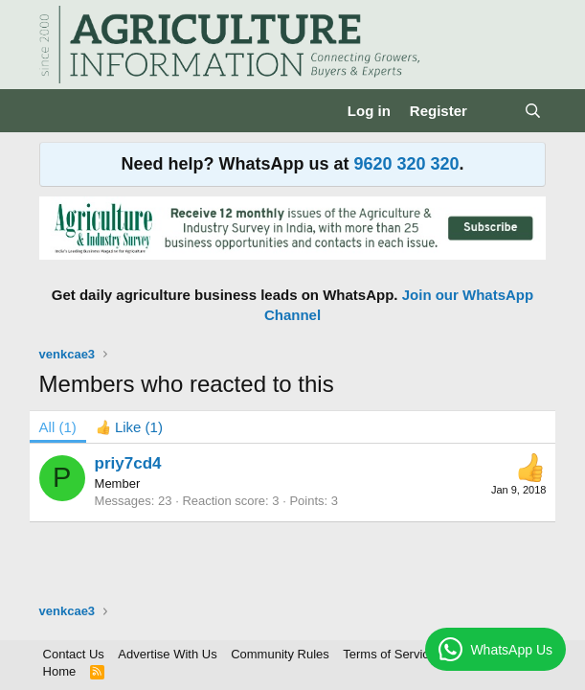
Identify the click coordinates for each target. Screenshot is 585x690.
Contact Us (73, 654)
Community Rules (280, 654)
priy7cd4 (128, 463)
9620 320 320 (406, 163)
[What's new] (495, 110)
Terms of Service (389, 654)
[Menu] (56, 111)
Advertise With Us (167, 654)
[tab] (129, 427)
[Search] (532, 110)
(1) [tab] (58, 427)
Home (60, 671)
